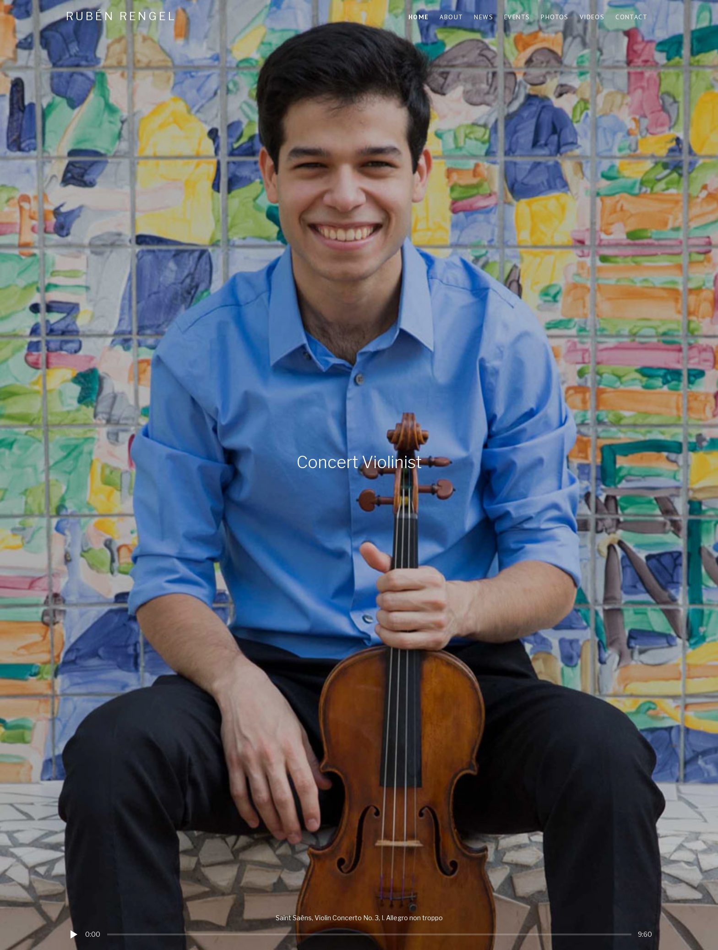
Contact (631, 17)
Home (418, 17)
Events (517, 17)
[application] (359, 927)
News (483, 17)
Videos (592, 17)
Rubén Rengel (121, 16)
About (451, 17)
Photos (554, 17)
